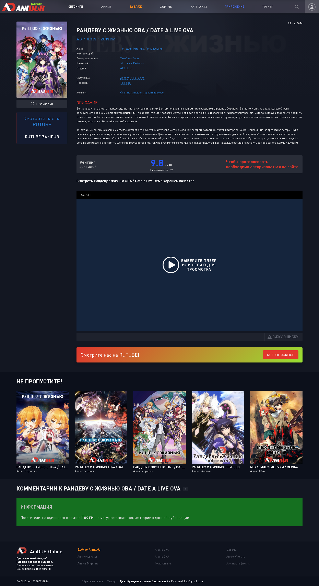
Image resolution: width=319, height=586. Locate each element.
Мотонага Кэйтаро (132, 63)
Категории (199, 6)
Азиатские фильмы (238, 563)
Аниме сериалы (87, 556)
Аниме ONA (162, 556)
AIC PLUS (126, 68)
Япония (91, 38)
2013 (79, 38)
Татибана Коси (129, 58)
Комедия (126, 48)
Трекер (267, 6)
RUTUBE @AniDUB (42, 136)
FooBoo (125, 82)
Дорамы (166, 6)
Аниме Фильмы (235, 556)
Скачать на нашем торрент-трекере (142, 92)
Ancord (124, 77)
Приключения (154, 48)
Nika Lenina (137, 77)
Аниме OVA (108, 38)
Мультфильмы (163, 563)
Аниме (106, 6)
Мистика (138, 48)
